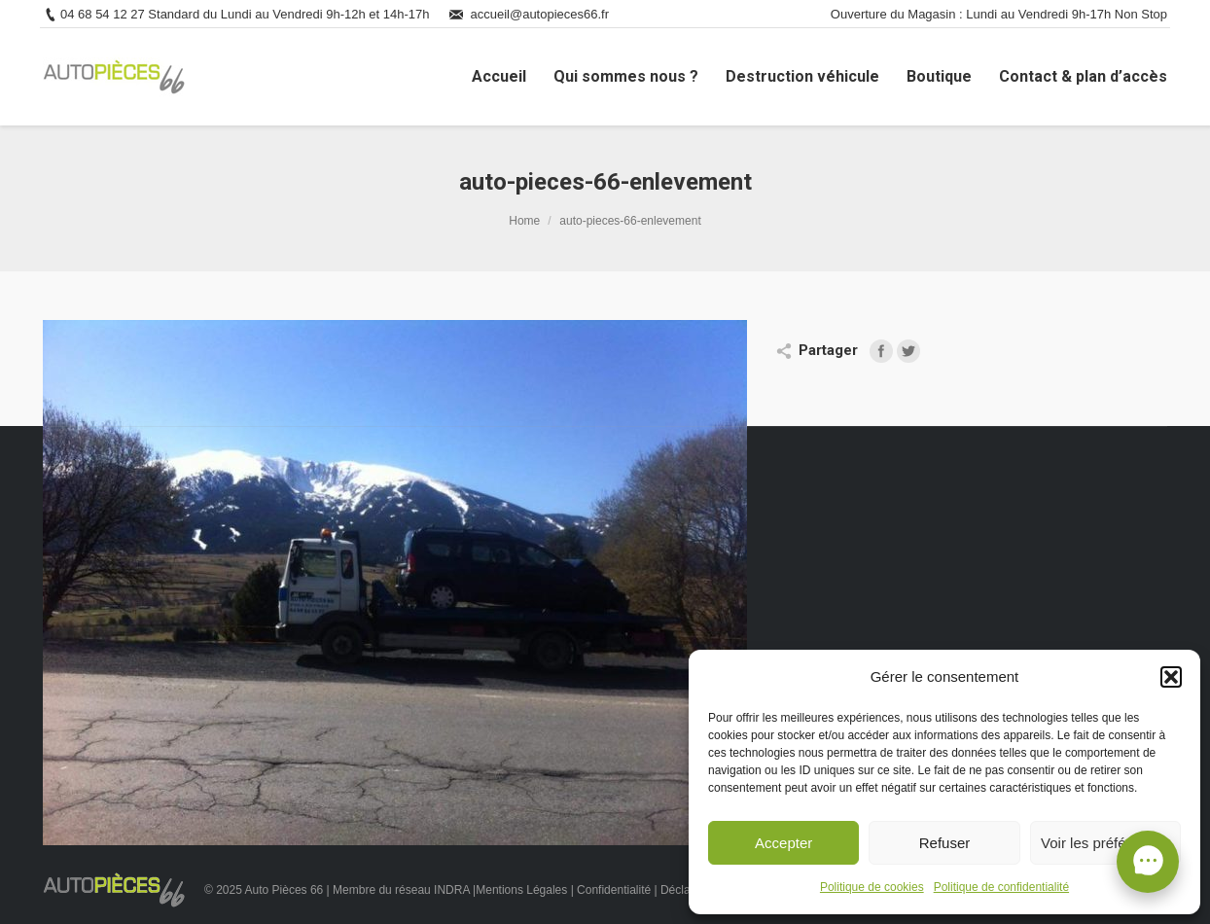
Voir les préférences (1105, 843)
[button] (1171, 677)
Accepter (783, 843)
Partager (828, 350)
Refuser (945, 843)
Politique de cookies (872, 887)
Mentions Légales (521, 890)
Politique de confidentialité (1001, 887)
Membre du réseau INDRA (403, 890)
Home (524, 221)
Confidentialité (614, 890)
